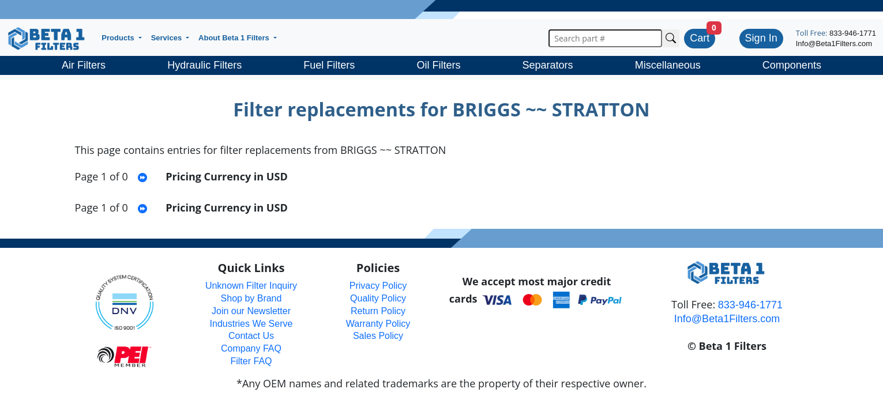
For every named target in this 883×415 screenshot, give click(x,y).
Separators (548, 65)
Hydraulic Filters (204, 65)
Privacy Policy (378, 285)
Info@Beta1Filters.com (834, 43)
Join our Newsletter (251, 311)
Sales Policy (378, 336)
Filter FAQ (251, 361)
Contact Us (251, 336)
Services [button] (167, 37)
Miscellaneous (668, 65)
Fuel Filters (329, 65)
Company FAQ (251, 348)
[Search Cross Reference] (670, 38)
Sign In (761, 38)
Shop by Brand (251, 298)
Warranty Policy (378, 324)
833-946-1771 (852, 33)
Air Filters (84, 65)
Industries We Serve (251, 324)
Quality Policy (378, 298)
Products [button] (119, 37)
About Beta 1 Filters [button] (234, 37)
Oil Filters (438, 65)
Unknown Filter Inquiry (251, 285)
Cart (699, 38)
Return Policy (378, 311)
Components (791, 65)
